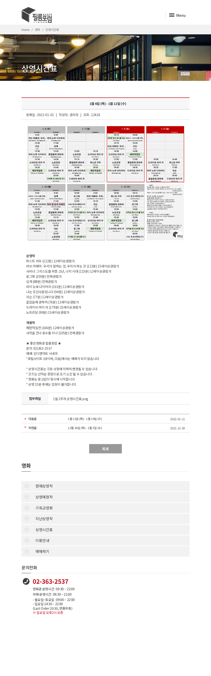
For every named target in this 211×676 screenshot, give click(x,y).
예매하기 (35, 551)
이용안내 (35, 540)
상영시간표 (37, 529)
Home (25, 29)
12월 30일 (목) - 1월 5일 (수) (85, 428)
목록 (105, 449)
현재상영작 (37, 485)
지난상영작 (37, 518)
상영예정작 (37, 496)
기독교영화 (37, 507)
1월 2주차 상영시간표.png (70, 398)
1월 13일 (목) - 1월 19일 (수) (85, 418)
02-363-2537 (50, 581)
